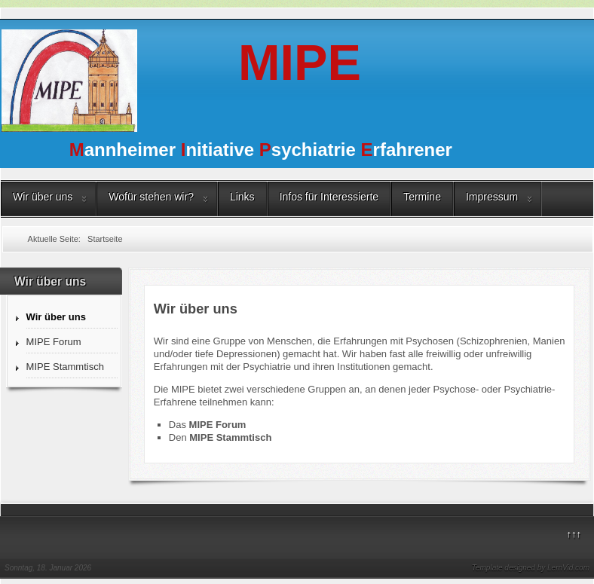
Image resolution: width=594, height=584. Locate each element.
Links (242, 197)
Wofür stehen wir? (151, 197)
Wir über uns (42, 197)
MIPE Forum (53, 341)
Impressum (492, 197)
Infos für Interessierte (329, 197)
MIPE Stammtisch (65, 366)
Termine (422, 197)
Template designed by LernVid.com (530, 568)
